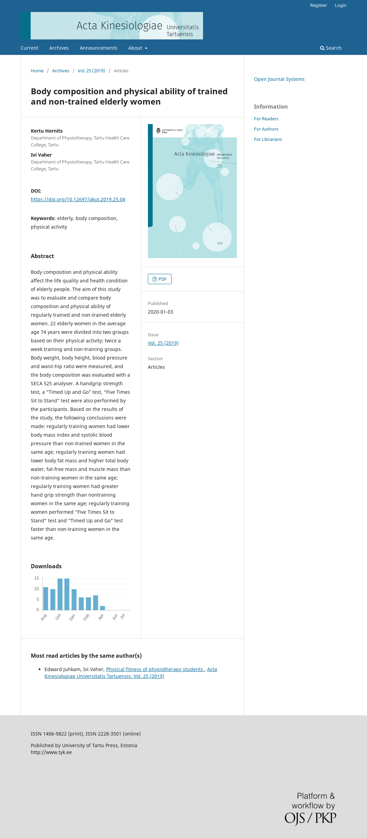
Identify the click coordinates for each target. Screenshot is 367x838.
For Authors (266, 129)
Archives (59, 48)
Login (340, 5)
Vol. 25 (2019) (91, 71)
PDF (162, 279)
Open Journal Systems (279, 79)
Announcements (98, 48)
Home (37, 71)
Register (318, 5)
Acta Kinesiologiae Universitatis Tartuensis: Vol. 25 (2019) (131, 672)
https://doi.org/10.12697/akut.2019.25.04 (78, 199)
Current (29, 48)
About (135, 48)
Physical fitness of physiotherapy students (155, 669)
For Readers (266, 119)
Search (331, 48)
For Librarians (268, 139)
